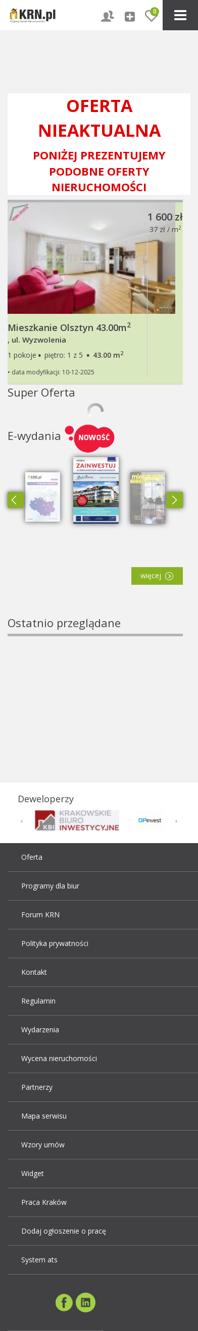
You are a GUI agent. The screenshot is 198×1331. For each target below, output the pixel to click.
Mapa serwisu (44, 1116)
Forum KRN (40, 914)
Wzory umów (43, 1144)
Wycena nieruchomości (59, 1058)
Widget (32, 1173)
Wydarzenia (40, 1029)
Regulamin (38, 1001)
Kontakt (34, 972)
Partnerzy (37, 1087)
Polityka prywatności (54, 943)
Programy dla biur (50, 886)
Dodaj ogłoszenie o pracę (63, 1231)
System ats (39, 1259)
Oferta (31, 857)
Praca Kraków (44, 1202)
